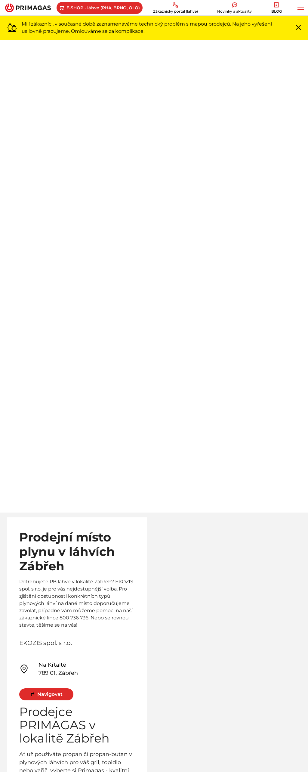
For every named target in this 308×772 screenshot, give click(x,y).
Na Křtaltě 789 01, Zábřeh (48, 669)
